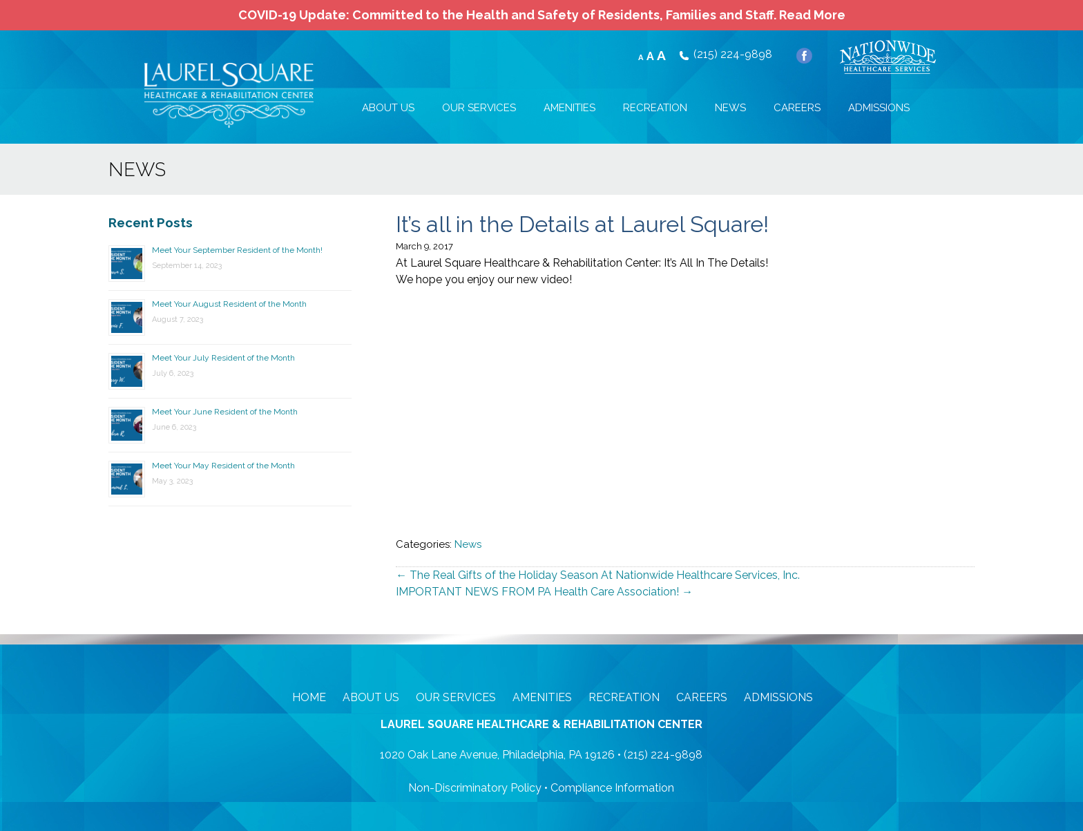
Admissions (778, 697)
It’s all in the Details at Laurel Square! (582, 224)
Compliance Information (612, 787)
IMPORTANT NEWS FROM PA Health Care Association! (544, 591)
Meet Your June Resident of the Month (225, 412)
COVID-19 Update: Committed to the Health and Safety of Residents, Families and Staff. (541, 15)
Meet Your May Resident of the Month (223, 465)
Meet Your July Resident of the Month (223, 358)
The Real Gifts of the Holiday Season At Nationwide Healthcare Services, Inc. (598, 575)
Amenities (542, 697)
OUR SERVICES (479, 108)
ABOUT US (388, 108)
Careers (701, 697)
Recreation (624, 697)
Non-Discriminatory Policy (475, 787)
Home (309, 697)
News (467, 544)
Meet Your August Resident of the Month (229, 304)
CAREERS (797, 108)
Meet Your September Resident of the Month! (237, 250)
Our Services (456, 697)
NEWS (730, 108)
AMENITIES (569, 108)
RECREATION (655, 108)
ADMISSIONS (879, 108)
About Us (371, 697)
